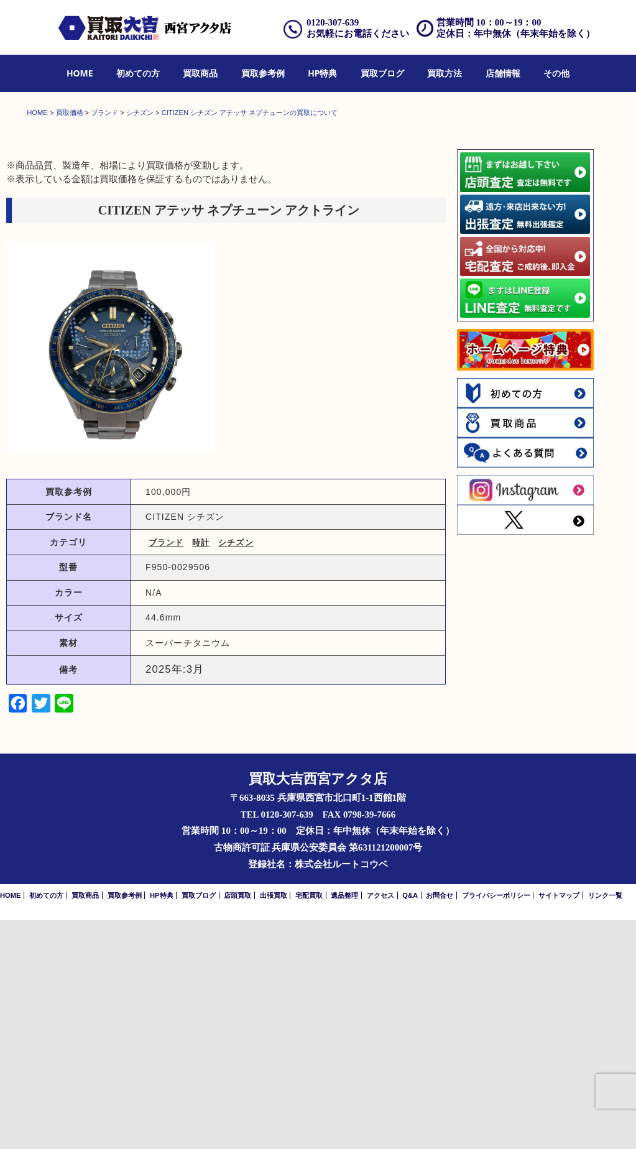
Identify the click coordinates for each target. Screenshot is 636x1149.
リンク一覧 (605, 1124)
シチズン (235, 771)
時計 (201, 771)
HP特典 (322, 73)
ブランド (166, 771)
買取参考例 (263, 73)
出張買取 (273, 1124)
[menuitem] (80, 73)
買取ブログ (382, 73)
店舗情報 (503, 73)
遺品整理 (344, 1124)
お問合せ (439, 1124)
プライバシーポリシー (496, 1124)
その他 (556, 73)
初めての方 (138, 73)
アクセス (380, 1124)
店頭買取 (237, 1124)
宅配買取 (309, 1124)
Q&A (410, 1124)
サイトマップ (558, 1124)
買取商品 (200, 73)
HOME (80, 73)
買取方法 (444, 73)
